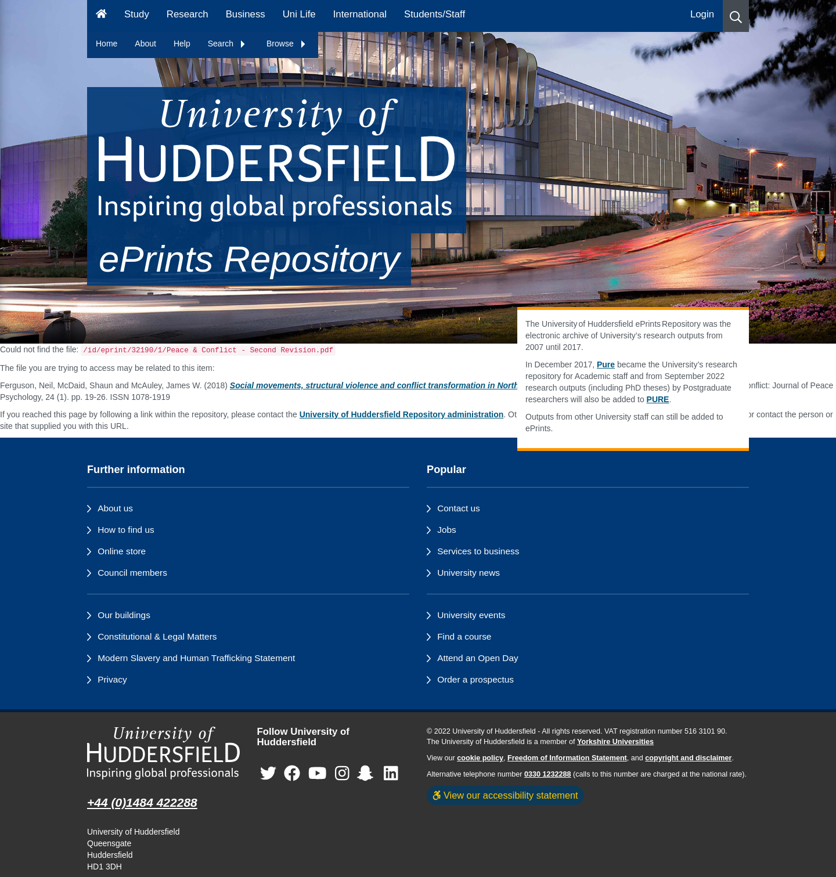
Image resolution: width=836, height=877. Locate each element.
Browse (286, 43)
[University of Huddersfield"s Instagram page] (342, 774)
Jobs (446, 530)
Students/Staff (434, 14)
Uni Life (299, 14)
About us (115, 508)
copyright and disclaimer (688, 758)
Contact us (458, 508)
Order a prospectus (475, 679)
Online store (122, 551)
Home (106, 43)
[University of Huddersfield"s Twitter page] (268, 774)
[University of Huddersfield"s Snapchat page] (367, 774)
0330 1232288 (547, 774)
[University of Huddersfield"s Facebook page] (292, 774)
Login (702, 14)
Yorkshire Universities (615, 742)
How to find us (126, 530)
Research (187, 14)
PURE (658, 399)
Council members (132, 573)
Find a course (464, 636)
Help (182, 43)
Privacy (112, 679)
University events (471, 615)
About (145, 43)
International (360, 14)
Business (245, 14)
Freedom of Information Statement (567, 758)
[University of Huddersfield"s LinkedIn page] (391, 774)
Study (136, 14)
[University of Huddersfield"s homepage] (163, 753)
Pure (606, 364)
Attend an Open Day (477, 658)
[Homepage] (101, 16)
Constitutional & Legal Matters (157, 636)
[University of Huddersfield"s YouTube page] (317, 774)
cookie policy (480, 758)
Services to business (478, 551)
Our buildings (124, 615)
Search (227, 43)
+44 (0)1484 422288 (142, 802)
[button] (736, 16)
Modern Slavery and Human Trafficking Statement (196, 658)
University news (468, 573)
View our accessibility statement (505, 795)
